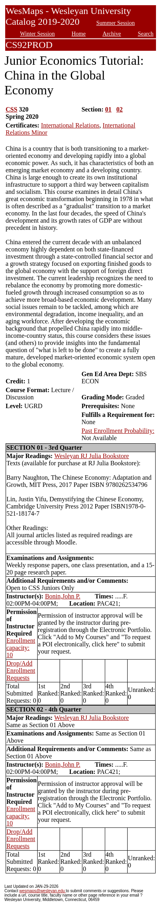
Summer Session (115, 23)
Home (79, 33)
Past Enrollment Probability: (118, 430)
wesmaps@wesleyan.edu (42, 891)
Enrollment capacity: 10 (20, 647)
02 (119, 109)
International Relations (70, 125)
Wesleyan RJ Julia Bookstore (91, 455)
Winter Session (37, 33)
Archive (111, 33)
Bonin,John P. (62, 596)
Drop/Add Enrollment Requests (20, 670)
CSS (11, 109)
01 (108, 109)
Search (146, 33)
